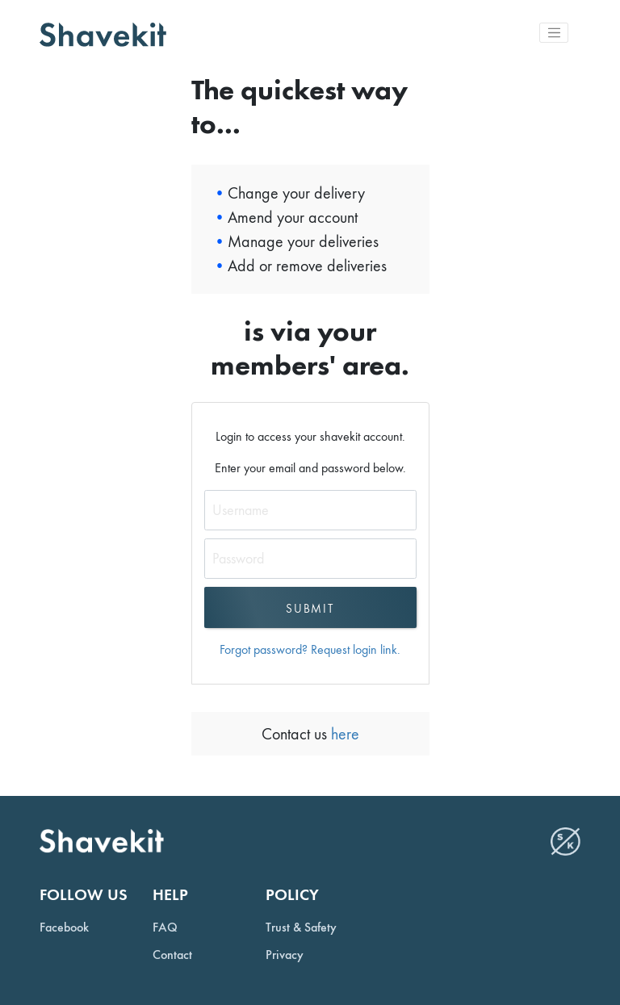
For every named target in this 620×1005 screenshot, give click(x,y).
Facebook (64, 927)
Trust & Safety (301, 927)
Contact (172, 955)
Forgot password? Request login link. (310, 649)
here (343, 733)
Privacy (285, 955)
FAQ (165, 927)
